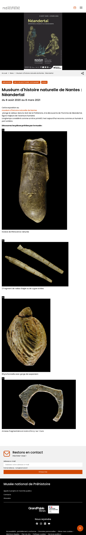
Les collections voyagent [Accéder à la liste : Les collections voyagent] (26, 82)
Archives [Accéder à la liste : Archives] (7, 82)
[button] (81, 7)
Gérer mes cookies (65, 531)
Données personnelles (47, 531)
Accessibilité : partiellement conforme (21, 531)
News (12, 73)
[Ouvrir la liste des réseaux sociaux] (82, 73)
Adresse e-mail (9, 461)
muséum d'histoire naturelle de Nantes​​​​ (19, 110)
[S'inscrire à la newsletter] (43, 472)
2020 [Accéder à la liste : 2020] (44, 82)
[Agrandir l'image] (3, 130)
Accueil (4, 73)
